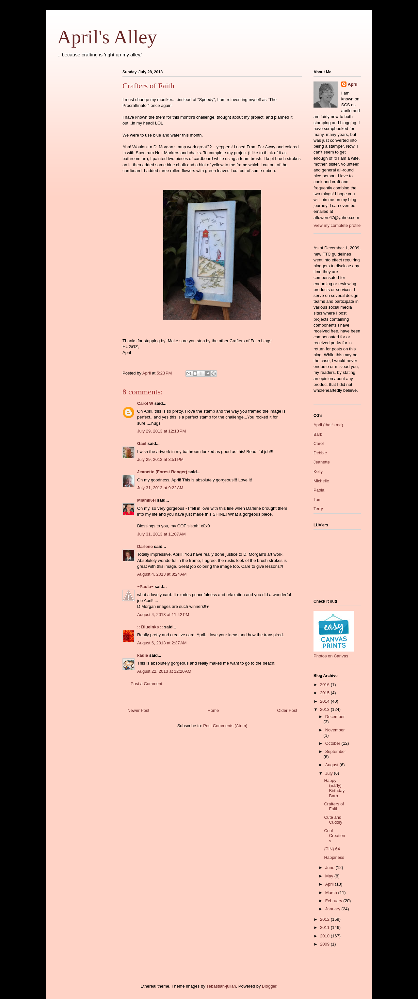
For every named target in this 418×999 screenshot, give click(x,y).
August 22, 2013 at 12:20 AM (164, 671)
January (333, 908)
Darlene (145, 546)
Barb (318, 434)
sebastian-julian (221, 986)
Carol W (145, 403)
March (331, 892)
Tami (318, 499)
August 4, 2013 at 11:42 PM (163, 614)
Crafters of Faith (334, 806)
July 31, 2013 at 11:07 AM (161, 534)
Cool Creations (334, 835)
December (335, 716)
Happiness (334, 857)
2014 (325, 701)
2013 (325, 709)
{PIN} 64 (332, 848)
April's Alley (107, 37)
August (332, 764)
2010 (325, 935)
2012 (325, 919)
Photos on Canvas (331, 656)
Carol (319, 443)
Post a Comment (146, 683)
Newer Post (138, 710)
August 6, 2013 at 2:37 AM (161, 642)
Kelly (318, 471)
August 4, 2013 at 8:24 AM (161, 574)
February (334, 900)
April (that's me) (328, 424)
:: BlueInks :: (150, 626)
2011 (325, 927)
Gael (141, 443)
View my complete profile (337, 225)
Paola (319, 490)
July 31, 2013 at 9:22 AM (160, 487)
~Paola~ (145, 586)
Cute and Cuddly (333, 820)
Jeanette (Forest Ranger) (162, 471)
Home (213, 710)
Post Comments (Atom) (225, 725)
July (329, 773)
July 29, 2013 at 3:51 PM (160, 459)
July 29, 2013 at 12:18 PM (161, 431)
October (333, 743)
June (330, 867)
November (335, 729)
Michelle (321, 480)
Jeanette (322, 462)
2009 (325, 944)
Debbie (320, 452)
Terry (318, 508)
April (353, 84)
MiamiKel (146, 500)
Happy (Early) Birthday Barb (334, 788)
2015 (325, 692)
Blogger (269, 986)
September (335, 751)
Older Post (287, 710)
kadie (142, 655)
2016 (325, 684)
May (329, 876)
